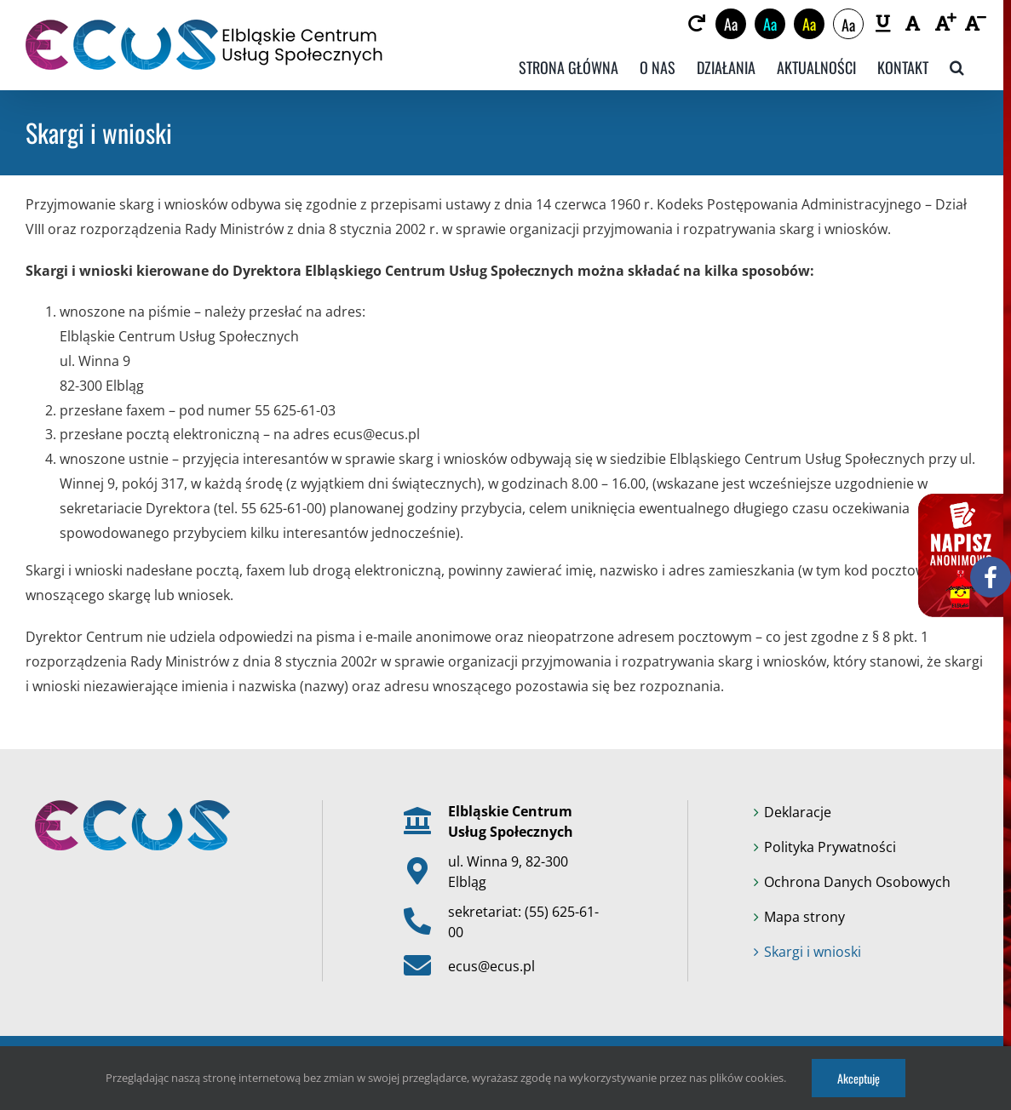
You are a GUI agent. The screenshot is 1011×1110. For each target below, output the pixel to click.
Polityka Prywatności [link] (830, 847)
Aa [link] (731, 24)
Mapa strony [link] (804, 916)
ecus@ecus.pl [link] (491, 966)
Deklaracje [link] (797, 812)
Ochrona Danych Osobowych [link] (857, 882)
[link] (696, 24)
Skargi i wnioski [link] (812, 951)
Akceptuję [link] (858, 1078)
